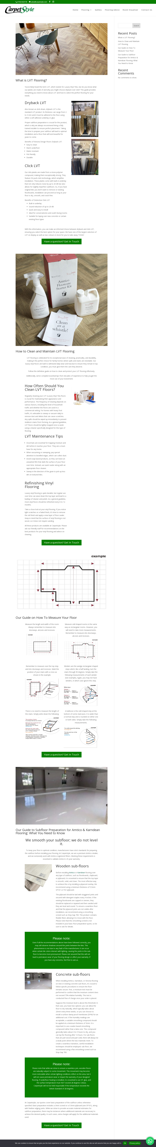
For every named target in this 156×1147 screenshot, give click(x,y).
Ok (125, 1143)
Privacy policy (135, 1143)
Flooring (85, 10)
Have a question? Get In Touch (61, 241)
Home (75, 10)
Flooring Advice (112, 10)
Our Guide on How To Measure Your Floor (46, 617)
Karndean (81, 872)
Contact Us (146, 10)
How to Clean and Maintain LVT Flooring (45, 351)
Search (136, 25)
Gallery (98, 10)
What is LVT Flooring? (31, 80)
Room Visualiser (130, 10)
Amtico (72, 872)
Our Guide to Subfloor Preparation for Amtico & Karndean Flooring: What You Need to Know (58, 831)
